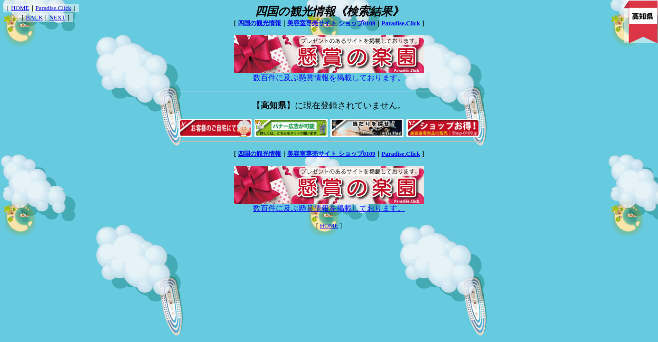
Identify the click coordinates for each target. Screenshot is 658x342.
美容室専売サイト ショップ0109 (331, 23)
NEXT (57, 17)
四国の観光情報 (259, 23)
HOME (20, 7)
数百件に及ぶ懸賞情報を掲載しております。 (329, 74)
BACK (34, 17)
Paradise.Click (53, 7)
